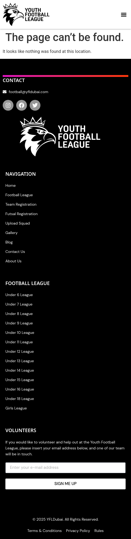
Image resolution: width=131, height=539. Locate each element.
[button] (123, 14)
